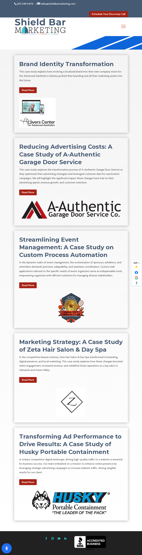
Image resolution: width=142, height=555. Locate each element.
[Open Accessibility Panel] (7, 548)
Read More (28, 90)
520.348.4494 (25, 3)
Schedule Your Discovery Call (108, 14)
